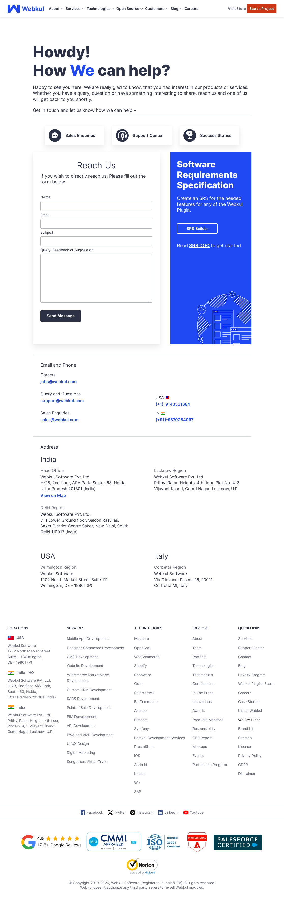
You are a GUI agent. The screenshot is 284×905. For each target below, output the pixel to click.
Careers (191, 8)
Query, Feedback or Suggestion (96, 275)
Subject (96, 238)
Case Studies (249, 701)
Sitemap (245, 738)
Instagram (145, 812)
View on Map (53, 495)
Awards (198, 710)
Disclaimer (246, 773)
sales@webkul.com (59, 419)
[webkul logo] (26, 9)
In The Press (202, 693)
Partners (199, 656)
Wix (137, 782)
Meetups (199, 746)
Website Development (85, 665)
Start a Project (261, 8)
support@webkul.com (62, 400)
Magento (141, 638)
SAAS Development (83, 698)
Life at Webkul (250, 710)
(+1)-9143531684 (173, 404)
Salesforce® (144, 693)
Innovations (202, 701)
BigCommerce (146, 701)
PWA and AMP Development (90, 734)
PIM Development (81, 716)
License (244, 746)
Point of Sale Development (89, 707)
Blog (242, 665)
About (197, 638)
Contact (244, 656)
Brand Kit (245, 728)
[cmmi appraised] (113, 842)
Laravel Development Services (159, 738)
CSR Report (202, 738)
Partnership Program (209, 764)
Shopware (142, 675)
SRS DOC (199, 245)
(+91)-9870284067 (174, 419)
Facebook (95, 812)
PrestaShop (144, 746)
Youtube (197, 812)
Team (197, 648)
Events (198, 755)
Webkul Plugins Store (255, 683)
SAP (137, 791)
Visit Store (237, 8)
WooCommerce (146, 656)
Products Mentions (207, 719)
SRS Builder (197, 228)
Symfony (141, 728)
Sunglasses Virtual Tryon (87, 761)
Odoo (138, 683)
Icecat (139, 773)
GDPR (243, 764)
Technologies (203, 665)
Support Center (251, 648)
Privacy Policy (250, 755)
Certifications (203, 683)
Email (96, 221)
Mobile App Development (88, 638)
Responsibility (203, 728)
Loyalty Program (252, 675)
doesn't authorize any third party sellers (126, 887)
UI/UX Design (78, 743)
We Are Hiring (249, 719)
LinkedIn (171, 812)
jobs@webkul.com (58, 381)
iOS (137, 755)
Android (140, 764)
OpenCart (142, 648)
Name (96, 203)
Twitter (120, 812)
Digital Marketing (81, 752)
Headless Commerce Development (95, 648)
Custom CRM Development (89, 690)
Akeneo (140, 710)
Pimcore (141, 719)
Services (245, 638)
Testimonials (202, 675)
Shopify (140, 665)
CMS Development (82, 656)
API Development (81, 725)
